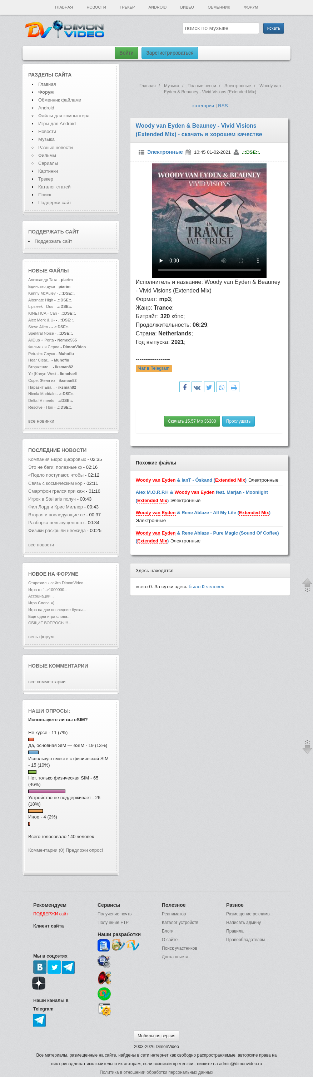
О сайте (170, 939)
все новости (41, 544)
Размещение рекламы (248, 913)
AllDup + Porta (41, 340)
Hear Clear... (39, 360)
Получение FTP (113, 922)
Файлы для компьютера (64, 115)
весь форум (41, 636)
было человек (206, 586)
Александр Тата (43, 279)
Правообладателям (245, 939)
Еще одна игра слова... (49, 616)
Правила (235, 931)
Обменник (219, 7)
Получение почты (115, 913)
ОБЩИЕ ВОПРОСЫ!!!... (49, 623)
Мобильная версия (156, 1035)
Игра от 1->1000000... (48, 589)
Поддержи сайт (54, 202)
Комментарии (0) (46, 850)
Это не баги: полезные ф (55, 467)
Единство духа (42, 286)
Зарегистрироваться (169, 53)
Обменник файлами (59, 100)
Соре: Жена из (42, 380)
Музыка (46, 139)
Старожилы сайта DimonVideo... (57, 583)
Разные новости (55, 147)
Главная (64, 7)
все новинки (41, 421)
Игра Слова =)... (43, 603)
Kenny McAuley (42, 293)
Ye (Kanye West (42, 374)
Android (158, 7)
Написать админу (243, 922)
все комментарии (46, 681)
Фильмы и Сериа (43, 347)
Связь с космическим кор (55, 483)
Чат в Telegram (154, 368)
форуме (67, 574)
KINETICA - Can (42, 313)
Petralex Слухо (41, 353)
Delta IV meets (41, 400)
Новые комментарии (58, 666)
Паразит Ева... (41, 387)
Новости (96, 7)
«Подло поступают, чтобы (56, 475)
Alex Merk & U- (41, 320)
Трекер (127, 7)
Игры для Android (57, 123)
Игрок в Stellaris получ (52, 499)
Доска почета (175, 956)
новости (73, 450)
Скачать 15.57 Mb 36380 (192, 421)
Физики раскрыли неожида (57, 530)
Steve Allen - (39, 327)
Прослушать (238, 421)
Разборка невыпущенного (56, 522)
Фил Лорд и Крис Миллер (56, 507)
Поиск (44, 194)
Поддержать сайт (53, 232)
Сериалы (48, 163)
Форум (251, 7)
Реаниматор (174, 913)
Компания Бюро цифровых (58, 459)
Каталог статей (54, 187)
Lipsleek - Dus (40, 306)
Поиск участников (179, 948)
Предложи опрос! (84, 850)
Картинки (48, 171)
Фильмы (47, 155)
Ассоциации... (41, 596)
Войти (126, 53)
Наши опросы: (49, 711)
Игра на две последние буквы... (57, 610)
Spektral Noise (41, 333)
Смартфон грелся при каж (56, 491)
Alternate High (40, 300)
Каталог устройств (180, 922)
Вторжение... (39, 367)
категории (203, 105)
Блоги (168, 931)
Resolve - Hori (40, 407)
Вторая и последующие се (56, 514)
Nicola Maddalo (41, 394)
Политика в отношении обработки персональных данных (156, 1072)
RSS (223, 105)
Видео (187, 7)
